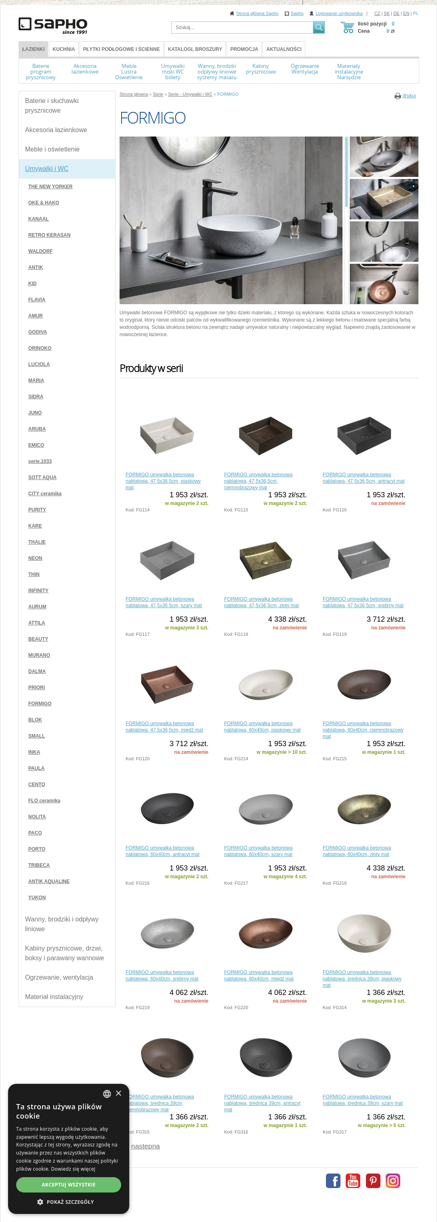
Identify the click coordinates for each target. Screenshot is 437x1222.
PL (415, 13)
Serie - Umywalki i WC (190, 94)
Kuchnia (64, 49)
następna (145, 1146)
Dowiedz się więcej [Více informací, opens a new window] (73, 1168)
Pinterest (373, 1181)
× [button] (118, 1094)
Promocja (244, 49)
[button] (68, 1202)
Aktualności (283, 49)
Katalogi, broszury (195, 49)
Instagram (393, 1181)
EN (406, 13)
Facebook (333, 1181)
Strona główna (134, 94)
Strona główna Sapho (257, 13)
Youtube (353, 1181)
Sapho (297, 13)
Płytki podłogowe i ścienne (121, 49)
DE (396, 13)
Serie (158, 94)
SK (387, 13)
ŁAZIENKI (33, 49)
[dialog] (68, 1149)
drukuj (409, 96)
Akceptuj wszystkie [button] (68, 1184)
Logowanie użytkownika (339, 13)
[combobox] (107, 1094)
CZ (377, 13)
